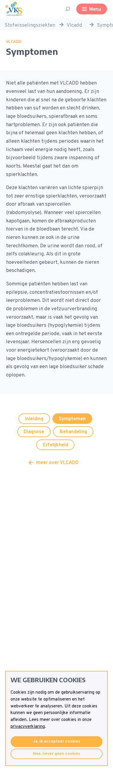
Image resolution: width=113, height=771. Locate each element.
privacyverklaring (28, 727)
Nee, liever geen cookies (56, 753)
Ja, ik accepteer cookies (56, 741)
